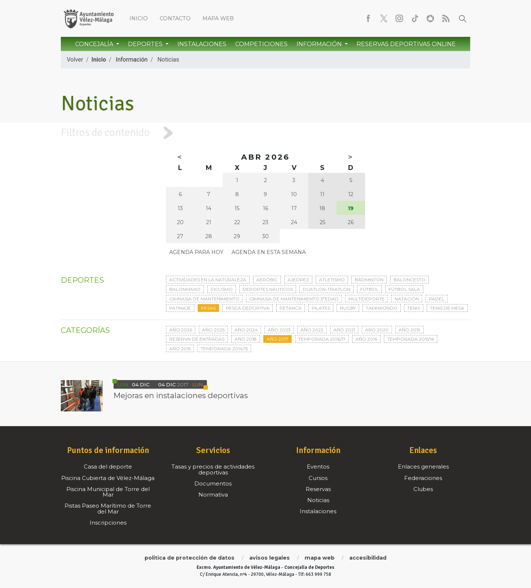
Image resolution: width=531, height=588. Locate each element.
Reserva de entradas (197, 339)
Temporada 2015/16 (410, 339)
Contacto (175, 18)
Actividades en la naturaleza (207, 279)
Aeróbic (267, 279)
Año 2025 (213, 330)
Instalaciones (201, 44)
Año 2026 (180, 330)
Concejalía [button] (95, 44)
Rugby (348, 308)
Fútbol (369, 289)
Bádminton (369, 279)
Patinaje (180, 308)
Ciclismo (222, 289)
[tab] (265, 133)
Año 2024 (246, 330)
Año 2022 (312, 330)
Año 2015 (180, 348)
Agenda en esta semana (269, 252)
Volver (75, 59)
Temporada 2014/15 (224, 348)
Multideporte (366, 299)
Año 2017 (277, 339)
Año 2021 (344, 330)
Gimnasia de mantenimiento (204, 299)
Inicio (138, 18)
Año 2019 (409, 330)
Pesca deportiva (248, 308)
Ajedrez (298, 279)
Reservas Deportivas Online (406, 44)
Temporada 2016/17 (322, 339)
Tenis (413, 308)
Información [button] (319, 44)
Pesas (208, 308)
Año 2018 (246, 339)
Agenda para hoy (196, 252)
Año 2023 (279, 330)
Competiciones (261, 44)
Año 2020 (377, 330)
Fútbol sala (404, 289)
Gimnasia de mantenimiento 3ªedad (294, 299)
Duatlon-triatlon (326, 289)
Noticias (168, 59)
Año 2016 (366, 339)
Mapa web (218, 18)
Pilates (321, 308)
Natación (407, 299)
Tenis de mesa (447, 308)
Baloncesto (409, 279)
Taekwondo (382, 308)
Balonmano (185, 289)
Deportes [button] (146, 44)
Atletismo (332, 279)
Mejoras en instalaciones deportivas (181, 395)
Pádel (436, 299)
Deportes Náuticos (268, 289)
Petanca (291, 308)
